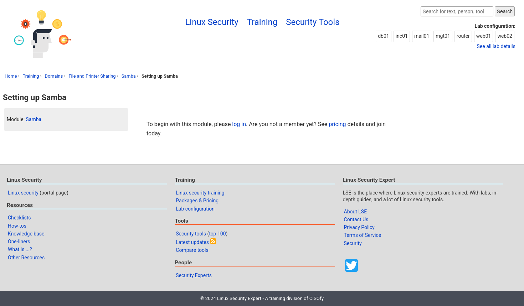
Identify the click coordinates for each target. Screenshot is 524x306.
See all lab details (496, 46)
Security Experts (194, 275)
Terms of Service (362, 235)
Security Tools (312, 22)
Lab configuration (195, 209)
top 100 (217, 234)
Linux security (23, 193)
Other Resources (26, 257)
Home (11, 76)
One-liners (19, 241)
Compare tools (192, 250)
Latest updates (192, 242)
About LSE (355, 211)
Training (262, 22)
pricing (337, 124)
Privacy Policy (359, 227)
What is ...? (20, 249)
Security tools (191, 234)
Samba (129, 76)
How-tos (17, 226)
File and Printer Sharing (91, 76)
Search (505, 11)
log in (239, 124)
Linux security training (200, 193)
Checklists (19, 218)
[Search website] (457, 11)
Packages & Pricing (197, 200)
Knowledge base (26, 234)
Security (353, 243)
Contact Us (356, 219)
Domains (54, 76)
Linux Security (211, 22)
